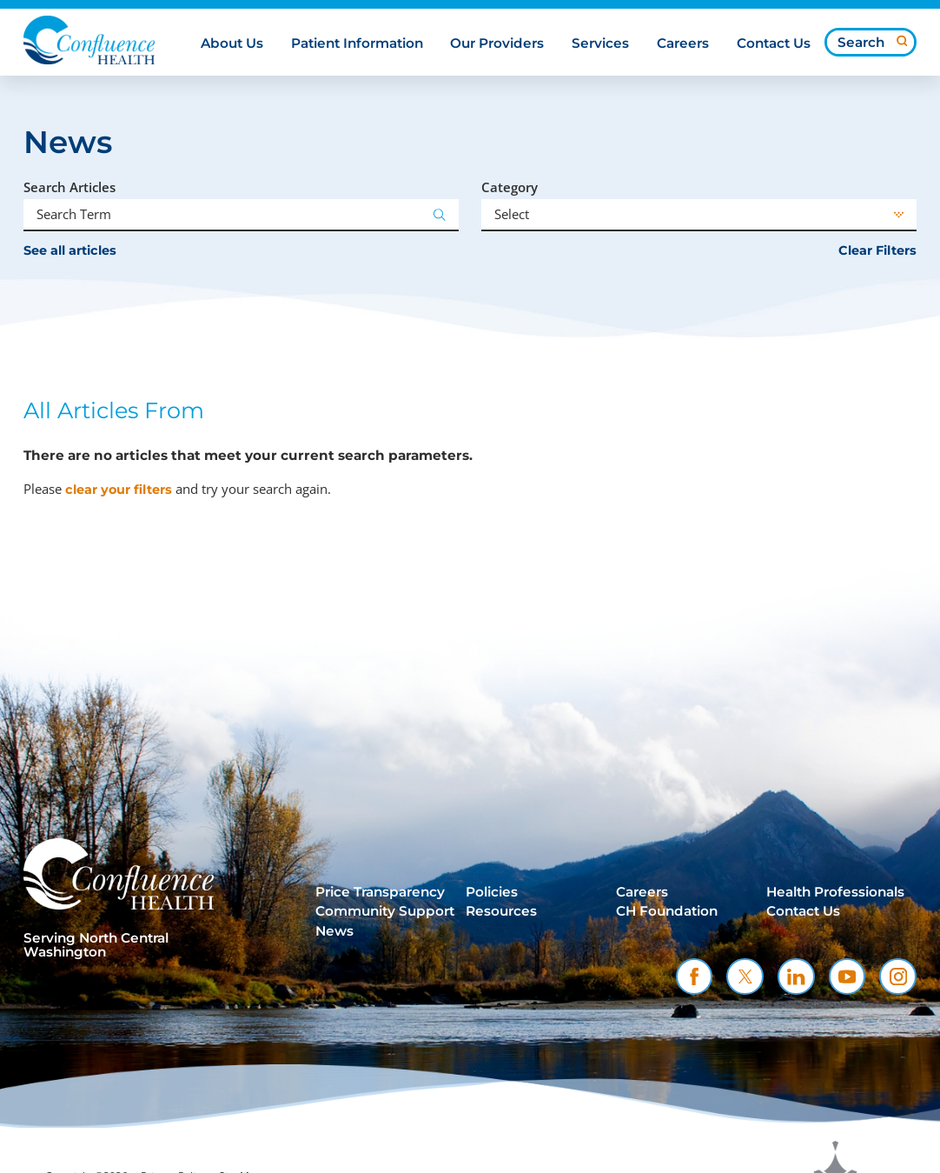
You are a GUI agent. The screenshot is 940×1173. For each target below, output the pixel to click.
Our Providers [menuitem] (497, 44)
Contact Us (803, 911)
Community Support (384, 911)
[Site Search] (902, 41)
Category (509, 187)
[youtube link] (847, 977)
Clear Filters (877, 250)
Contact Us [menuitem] (774, 44)
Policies (492, 892)
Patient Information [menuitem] (357, 44)
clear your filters (118, 489)
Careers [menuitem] (683, 44)
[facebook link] (694, 977)
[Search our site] (870, 42)
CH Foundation (667, 911)
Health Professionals (835, 892)
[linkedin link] (796, 977)
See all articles (69, 250)
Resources (501, 911)
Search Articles (69, 187)
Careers (642, 892)
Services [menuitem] (600, 44)
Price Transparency (380, 892)
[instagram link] (898, 977)
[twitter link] (745, 977)
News (334, 931)
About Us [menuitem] (232, 44)
